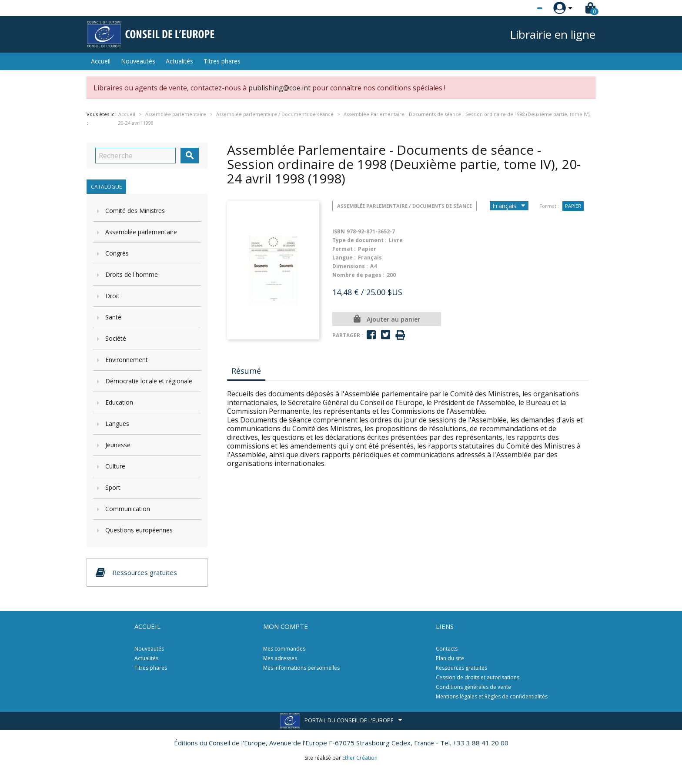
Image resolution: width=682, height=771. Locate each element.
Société (115, 338)
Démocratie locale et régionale (148, 381)
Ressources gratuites (461, 667)
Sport (112, 487)
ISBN (338, 231)
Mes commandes (284, 648)
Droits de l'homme (131, 274)
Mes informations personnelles (301, 667)
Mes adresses (280, 658)
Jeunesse (117, 445)
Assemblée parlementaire (141, 232)
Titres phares (222, 61)
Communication (127, 509)
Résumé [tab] (246, 371)
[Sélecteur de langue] (522, 8)
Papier (573, 206)
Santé (113, 317)
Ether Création (360, 757)
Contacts (447, 648)
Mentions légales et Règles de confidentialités (492, 696)
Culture (115, 466)
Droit (112, 296)
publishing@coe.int (279, 88)
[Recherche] (135, 155)
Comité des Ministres (135, 210)
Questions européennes (139, 530)
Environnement (126, 360)
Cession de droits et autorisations (477, 677)
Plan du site (450, 658)
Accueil (100, 61)
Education (119, 402)
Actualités (179, 61)
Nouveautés (138, 61)
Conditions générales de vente (473, 687)
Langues (117, 423)
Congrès (117, 253)
